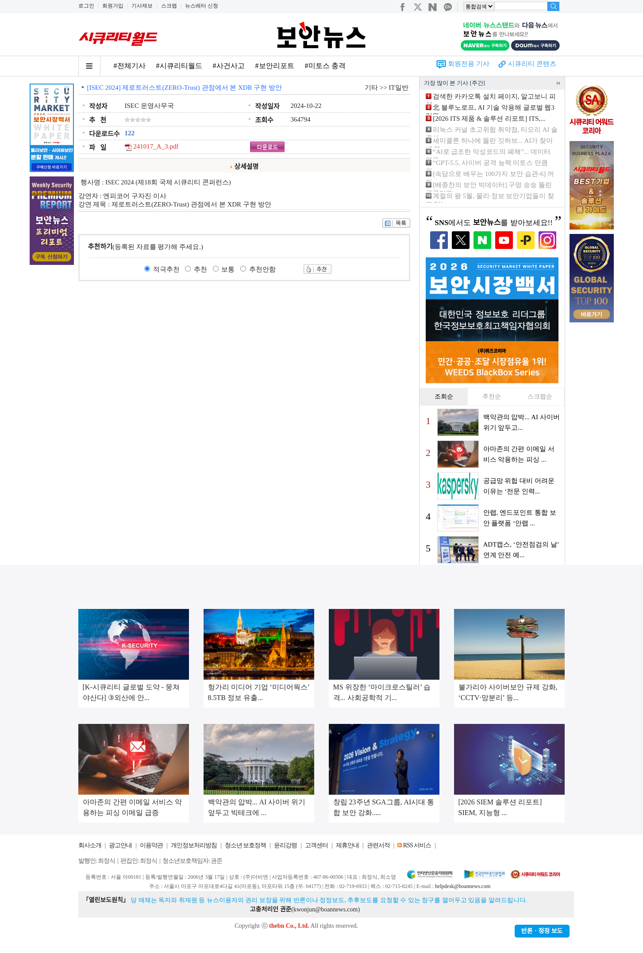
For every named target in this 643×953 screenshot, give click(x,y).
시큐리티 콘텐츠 (532, 63)
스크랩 (169, 6)
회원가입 (112, 6)
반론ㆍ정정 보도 (542, 931)
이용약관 (151, 845)
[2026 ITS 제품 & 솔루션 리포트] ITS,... (489, 118)
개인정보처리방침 (194, 845)
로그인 (86, 6)
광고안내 (120, 845)
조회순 (444, 396)
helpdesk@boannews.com (462, 886)
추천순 (491, 396)
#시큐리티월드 (179, 65)
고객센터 (316, 845)
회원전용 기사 (468, 63)
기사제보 (142, 6)
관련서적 (378, 845)
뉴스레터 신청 (201, 6)
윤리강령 (285, 845)
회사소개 (89, 845)
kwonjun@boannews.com (325, 909)
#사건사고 (229, 65)
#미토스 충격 (325, 65)
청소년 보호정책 (245, 845)
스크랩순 (539, 396)
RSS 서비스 (417, 845)
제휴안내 (347, 845)
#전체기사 (130, 65)
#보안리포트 (274, 65)
